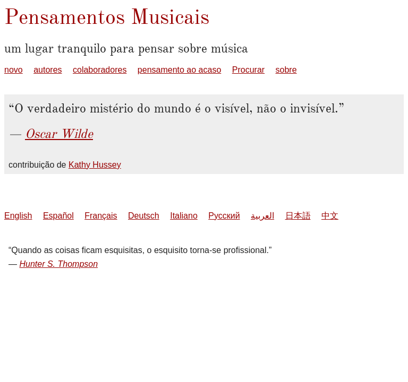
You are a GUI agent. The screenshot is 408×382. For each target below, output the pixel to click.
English (18, 215)
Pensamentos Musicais (106, 17)
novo (13, 69)
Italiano (184, 215)
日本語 (298, 215)
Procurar (248, 69)
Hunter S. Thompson (58, 263)
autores (47, 69)
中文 (329, 215)
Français (100, 215)
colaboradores (99, 69)
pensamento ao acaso (179, 69)
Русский (224, 215)
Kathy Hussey (95, 164)
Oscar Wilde (59, 134)
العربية (262, 215)
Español (58, 215)
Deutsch (143, 215)
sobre (286, 69)
